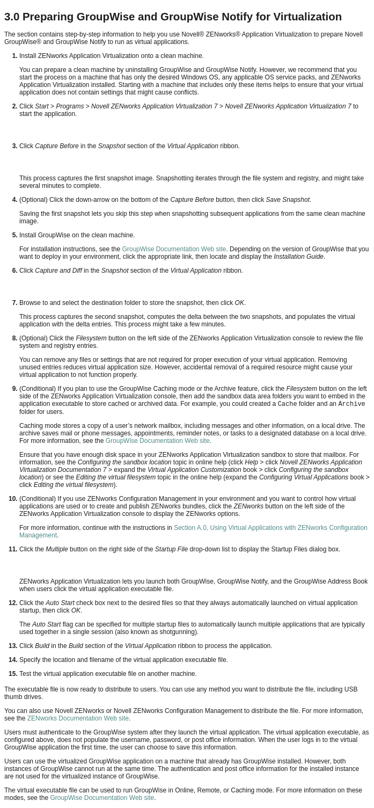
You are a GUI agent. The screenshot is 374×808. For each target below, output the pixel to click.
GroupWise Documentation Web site (173, 249)
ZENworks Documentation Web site (78, 718)
